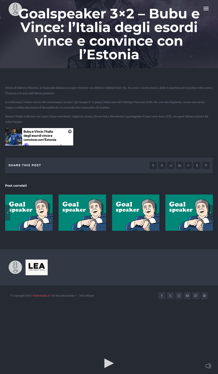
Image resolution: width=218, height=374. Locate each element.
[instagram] (178, 295)
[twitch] (195, 295)
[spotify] (204, 295)
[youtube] (187, 295)
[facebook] (161, 295)
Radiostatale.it (41, 295)
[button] (7, 212)
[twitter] (170, 295)
